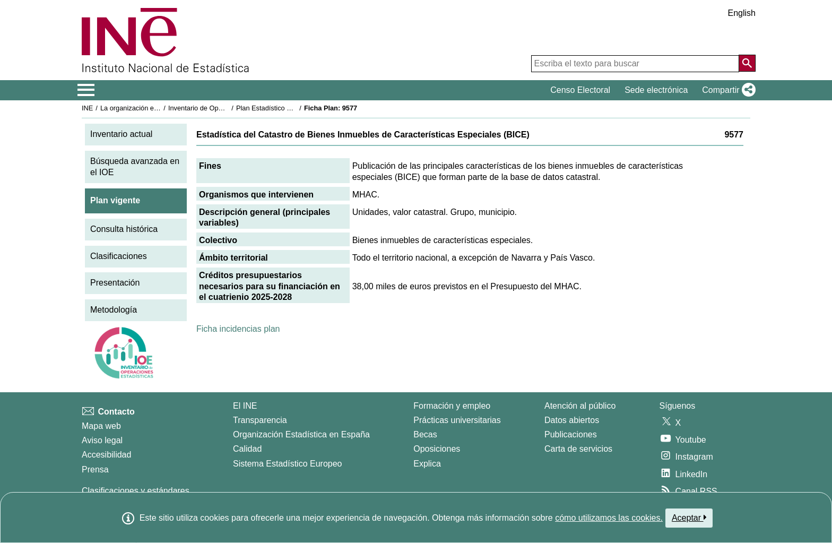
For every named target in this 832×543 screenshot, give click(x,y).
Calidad (247, 448)
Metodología (113, 309)
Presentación (115, 282)
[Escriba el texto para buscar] (635, 63)
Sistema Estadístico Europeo (287, 463)
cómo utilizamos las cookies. (609, 517)
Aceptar (689, 517)
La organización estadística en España (158, 108)
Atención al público (580, 405)
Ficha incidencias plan (238, 328)
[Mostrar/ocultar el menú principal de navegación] (86, 90)
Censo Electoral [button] (580, 89)
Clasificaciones (118, 256)
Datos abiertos (571, 420)
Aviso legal (102, 440)
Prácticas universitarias (457, 420)
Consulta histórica (124, 229)
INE (87, 108)
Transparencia (260, 420)
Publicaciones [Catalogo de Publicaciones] (570, 434)
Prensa (95, 469)
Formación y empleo (451, 405)
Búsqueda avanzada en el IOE (134, 167)
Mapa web (101, 425)
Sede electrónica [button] (656, 89)
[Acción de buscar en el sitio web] (747, 63)
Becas (425, 434)
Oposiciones (436, 448)
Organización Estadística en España (301, 434)
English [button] (742, 13)
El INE (245, 405)
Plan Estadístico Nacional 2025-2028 (292, 108)
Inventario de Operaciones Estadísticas (227, 108)
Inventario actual (121, 134)
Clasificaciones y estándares (135, 490)
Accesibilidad (106, 454)
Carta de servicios (578, 448)
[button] (727, 90)
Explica (427, 463)
